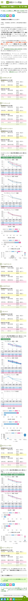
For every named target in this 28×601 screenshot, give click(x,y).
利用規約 (22, 595)
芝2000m (22, 10)
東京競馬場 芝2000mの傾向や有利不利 (13, 49)
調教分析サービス (13, 71)
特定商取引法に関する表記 (8, 595)
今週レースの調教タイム (8, 10)
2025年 (18, 10)
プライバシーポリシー (17, 595)
